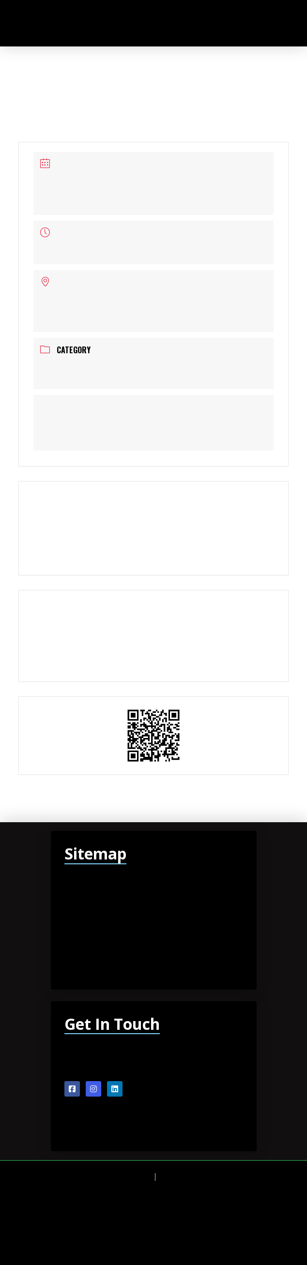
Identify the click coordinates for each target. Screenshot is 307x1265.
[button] (263, 23)
